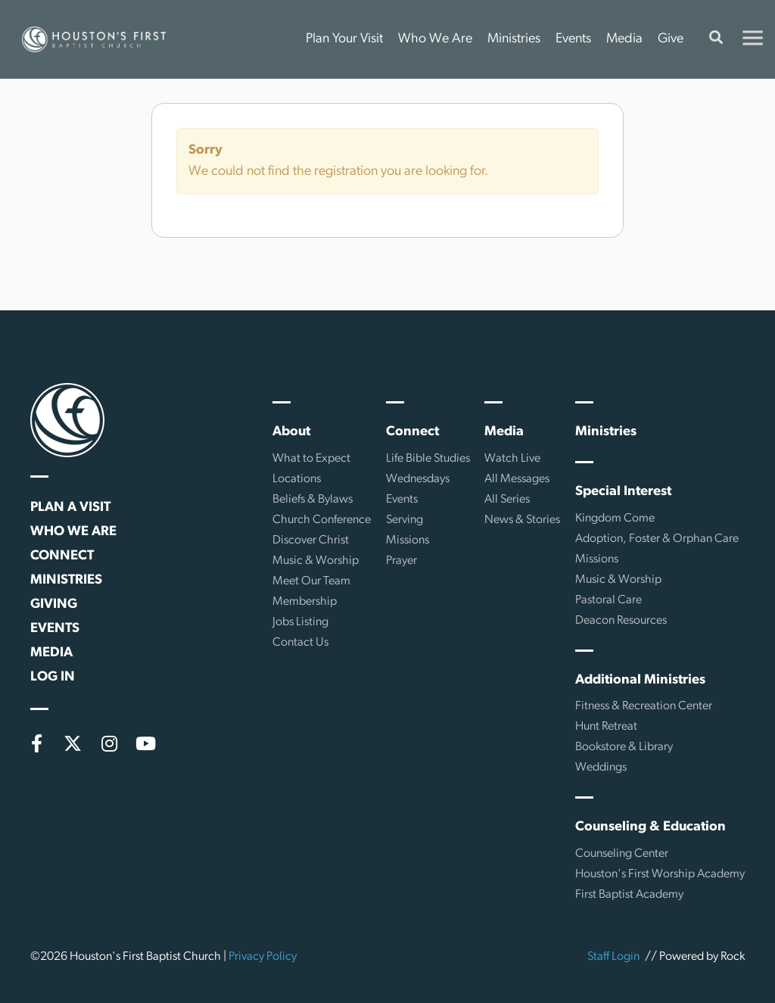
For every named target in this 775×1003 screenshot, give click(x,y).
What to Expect (311, 459)
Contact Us (300, 643)
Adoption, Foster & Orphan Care (657, 539)
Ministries (513, 39)
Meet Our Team (311, 581)
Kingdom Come (615, 518)
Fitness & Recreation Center (643, 706)
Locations (296, 479)
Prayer (401, 561)
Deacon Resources (621, 621)
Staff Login (613, 957)
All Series (507, 500)
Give (670, 39)
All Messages (516, 479)
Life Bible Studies (428, 459)
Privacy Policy (263, 957)
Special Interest (623, 491)
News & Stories (522, 520)
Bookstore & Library (624, 747)
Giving (53, 604)
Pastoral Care (608, 600)
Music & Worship (315, 561)
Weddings (601, 768)
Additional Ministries (640, 680)
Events (573, 39)
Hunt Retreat (606, 727)
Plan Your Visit (344, 39)
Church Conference (321, 520)
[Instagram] (109, 743)
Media (624, 39)
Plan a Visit (70, 507)
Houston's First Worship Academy (660, 874)
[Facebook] (36, 743)
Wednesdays (418, 479)
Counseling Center (621, 854)
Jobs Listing (300, 622)
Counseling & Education (650, 827)
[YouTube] (145, 743)
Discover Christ (310, 540)
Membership (304, 602)
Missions (407, 540)
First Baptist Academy (629, 895)
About (291, 432)
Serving (404, 520)
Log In (52, 677)
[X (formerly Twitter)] (73, 743)
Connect (62, 556)
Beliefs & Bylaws (312, 500)
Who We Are (435, 39)
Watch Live (512, 459)
